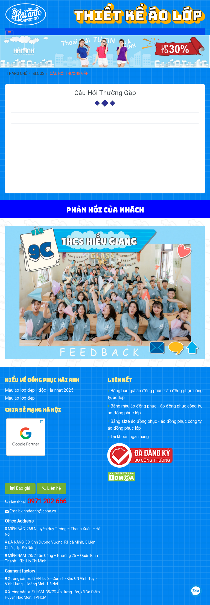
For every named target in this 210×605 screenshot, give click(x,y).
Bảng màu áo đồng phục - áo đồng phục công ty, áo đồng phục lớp (155, 409)
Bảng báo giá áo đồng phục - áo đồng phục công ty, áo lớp (155, 394)
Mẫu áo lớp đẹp (20, 398)
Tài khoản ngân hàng (128, 436)
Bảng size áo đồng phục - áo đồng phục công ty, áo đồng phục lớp (155, 425)
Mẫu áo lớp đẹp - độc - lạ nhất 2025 (39, 390)
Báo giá (20, 488)
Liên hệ (51, 488)
